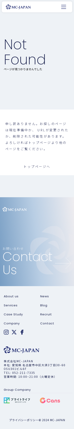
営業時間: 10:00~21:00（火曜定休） (30, 377)
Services (11, 305)
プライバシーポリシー (24, 420)
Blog (43, 305)
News (44, 296)
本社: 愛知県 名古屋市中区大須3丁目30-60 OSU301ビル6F (35, 367)
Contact (47, 323)
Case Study (13, 314)
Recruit (46, 314)
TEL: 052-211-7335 (19, 373)
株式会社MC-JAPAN (18, 361)
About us (11, 296)
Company (12, 323)
